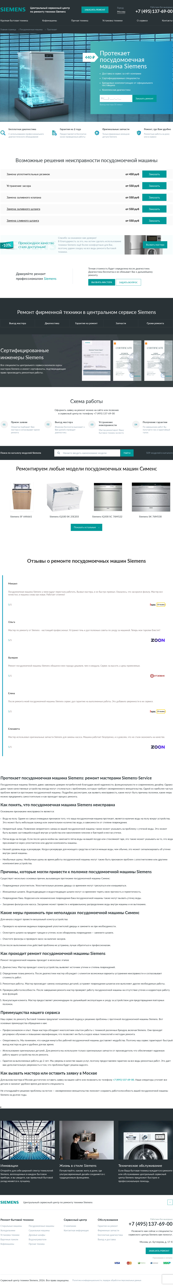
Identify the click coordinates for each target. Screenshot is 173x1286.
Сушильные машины (39, 1230)
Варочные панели (9, 1239)
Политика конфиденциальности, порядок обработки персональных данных (106, 1280)
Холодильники (7, 1230)
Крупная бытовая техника (14, 20)
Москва (121, 11)
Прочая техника (79, 20)
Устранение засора (19, 185)
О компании (70, 1226)
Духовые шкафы (37, 1235)
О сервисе (142, 20)
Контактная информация (76, 1230)
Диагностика (52, 323)
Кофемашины (49, 20)
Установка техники (112, 20)
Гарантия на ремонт (86, 323)
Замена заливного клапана (24, 197)
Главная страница (8, 29)
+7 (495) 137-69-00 (104, 413)
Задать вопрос (128, 282)
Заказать (154, 174)
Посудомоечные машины (31, 29)
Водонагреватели (37, 1239)
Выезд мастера (17, 323)
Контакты (167, 20)
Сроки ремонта (155, 323)
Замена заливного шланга (23, 208)
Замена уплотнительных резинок (28, 174)
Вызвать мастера (155, 244)
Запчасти (121, 323)
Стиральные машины (11, 1226)
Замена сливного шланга (23, 220)
